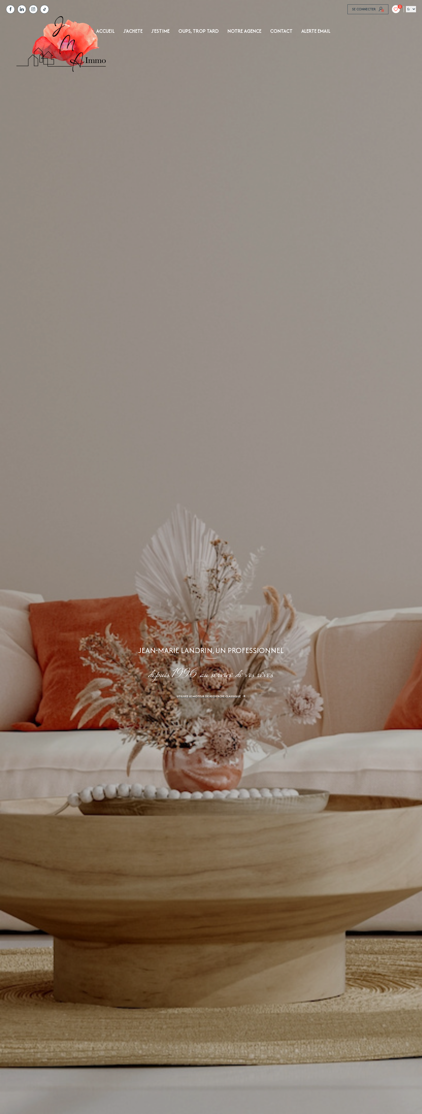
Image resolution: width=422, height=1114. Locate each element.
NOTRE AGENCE (244, 31)
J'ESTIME (160, 31)
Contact (281, 31)
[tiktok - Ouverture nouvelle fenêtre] (44, 9)
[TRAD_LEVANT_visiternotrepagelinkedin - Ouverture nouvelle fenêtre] (21, 9)
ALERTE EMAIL (315, 31)
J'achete (133, 31)
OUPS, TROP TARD (198, 31)
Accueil (105, 31)
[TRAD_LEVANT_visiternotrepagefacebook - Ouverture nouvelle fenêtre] (10, 9)
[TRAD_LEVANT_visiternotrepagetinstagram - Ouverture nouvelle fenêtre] (33, 9)
